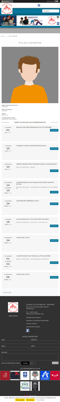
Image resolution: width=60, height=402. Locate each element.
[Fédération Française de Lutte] (15, 375)
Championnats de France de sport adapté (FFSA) (34, 183)
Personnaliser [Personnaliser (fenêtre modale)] (41, 400)
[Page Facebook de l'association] (39, 5)
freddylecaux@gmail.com (35, 313)
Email (3, 346)
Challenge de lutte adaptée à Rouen (32, 219)
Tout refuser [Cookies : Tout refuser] (30, 400)
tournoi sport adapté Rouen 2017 (31, 146)
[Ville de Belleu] (35, 375)
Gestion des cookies (33, 326)
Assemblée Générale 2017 (27, 201)
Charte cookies (31, 323)
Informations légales (33, 317)
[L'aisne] (45, 375)
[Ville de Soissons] (25, 375)
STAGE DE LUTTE (22, 237)
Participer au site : (52, 1)
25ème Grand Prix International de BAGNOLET (36, 164)
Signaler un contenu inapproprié (37, 320)
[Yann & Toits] (35, 386)
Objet (33, 346)
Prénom (34, 340)
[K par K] (55, 375)
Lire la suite (54, 130)
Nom (3, 340)
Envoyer (55, 363)
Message (4, 352)
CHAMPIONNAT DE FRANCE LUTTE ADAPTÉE (33, 256)
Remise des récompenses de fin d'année (34, 127)
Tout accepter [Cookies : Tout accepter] (20, 400)
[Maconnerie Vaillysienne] (25, 386)
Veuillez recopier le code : (11, 363)
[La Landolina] (5, 375)
